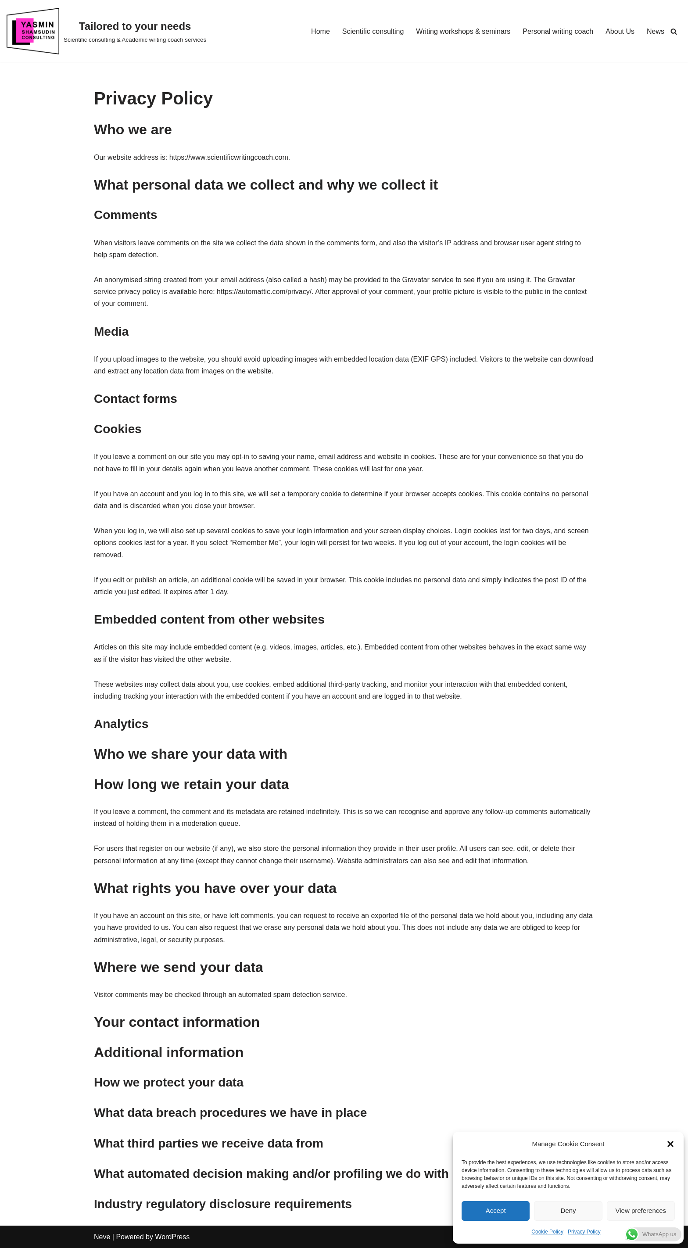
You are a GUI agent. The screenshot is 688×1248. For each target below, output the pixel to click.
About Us (620, 31)
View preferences (641, 1210)
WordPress (172, 1237)
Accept (496, 1210)
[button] (670, 1144)
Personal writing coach (558, 31)
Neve (102, 1237)
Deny (568, 1210)
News (655, 31)
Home (320, 31)
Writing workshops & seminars (463, 31)
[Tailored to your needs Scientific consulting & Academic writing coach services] (106, 31)
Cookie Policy (547, 1232)
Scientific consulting (373, 31)
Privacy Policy (584, 1232)
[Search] (673, 31)
